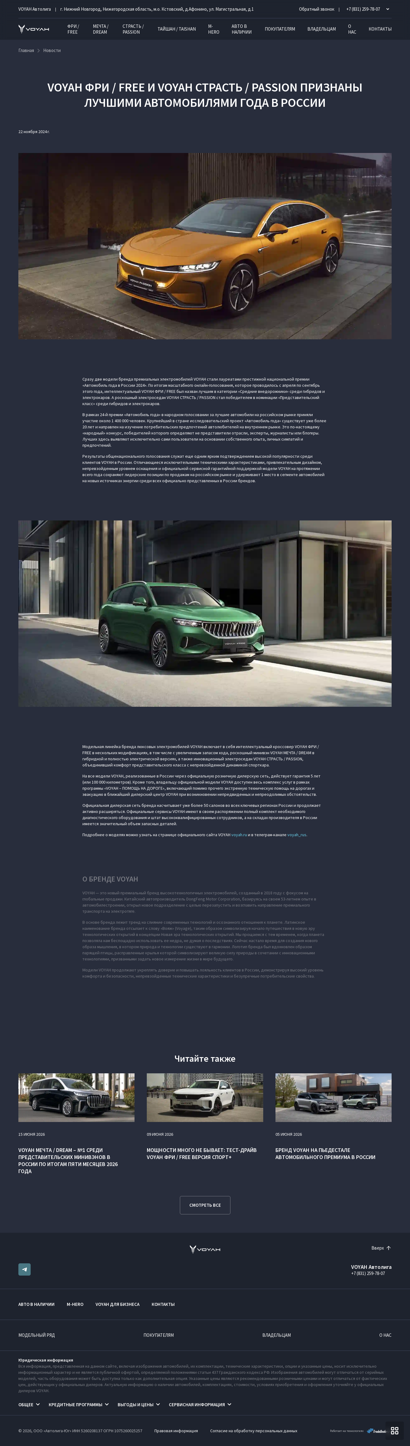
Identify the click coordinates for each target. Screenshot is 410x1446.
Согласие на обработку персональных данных (253, 1430)
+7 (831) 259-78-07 (368, 1273)
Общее (25, 1404)
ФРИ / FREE (73, 29)
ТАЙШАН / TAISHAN (177, 29)
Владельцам (321, 29)
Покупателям (280, 29)
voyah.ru (239, 834)
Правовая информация (176, 1430)
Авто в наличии (242, 29)
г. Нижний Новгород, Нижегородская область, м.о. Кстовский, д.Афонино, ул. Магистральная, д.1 (157, 9)
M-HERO (213, 29)
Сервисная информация (197, 1404)
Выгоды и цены (136, 1404)
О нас (352, 29)
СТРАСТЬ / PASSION (133, 29)
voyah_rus (296, 834)
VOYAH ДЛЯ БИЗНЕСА (117, 1304)
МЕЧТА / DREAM (100, 29)
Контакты (380, 29)
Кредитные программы (75, 1404)
